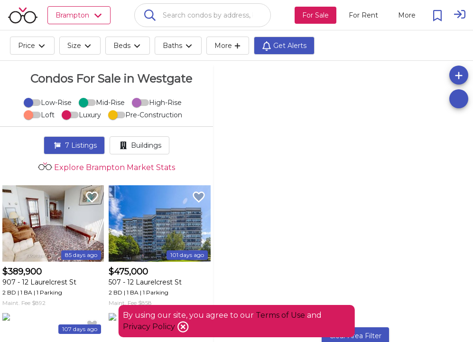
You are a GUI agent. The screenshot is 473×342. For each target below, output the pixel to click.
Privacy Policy (150, 326)
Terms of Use (280, 315)
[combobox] (202, 15)
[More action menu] (406, 15)
